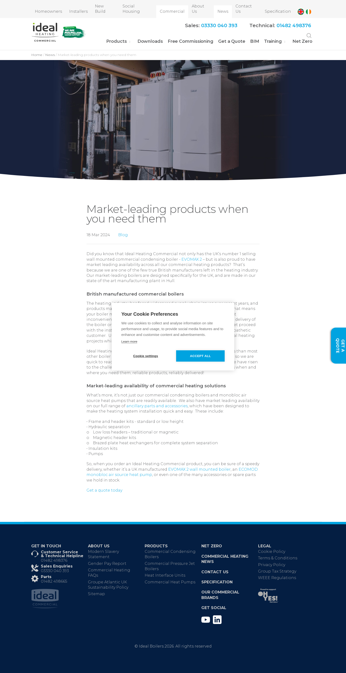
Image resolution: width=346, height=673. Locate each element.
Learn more (129, 341)
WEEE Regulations (277, 577)
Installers (78, 11)
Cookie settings (145, 356)
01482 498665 (54, 581)
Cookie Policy (271, 551)
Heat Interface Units (165, 575)
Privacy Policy (271, 564)
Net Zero (302, 41)
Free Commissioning (190, 41)
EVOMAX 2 (191, 259)
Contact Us (243, 9)
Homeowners (48, 11)
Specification (278, 11)
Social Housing (131, 9)
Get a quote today (104, 490)
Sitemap (96, 594)
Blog (123, 235)
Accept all (200, 356)
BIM (254, 41)
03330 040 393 (55, 570)
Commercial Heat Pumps (170, 582)
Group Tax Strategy (277, 571)
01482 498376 (54, 560)
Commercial (172, 11)
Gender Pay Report (107, 563)
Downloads (150, 41)
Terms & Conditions (277, 558)
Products (116, 41)
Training (273, 41)
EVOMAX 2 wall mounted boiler (199, 469)
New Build (100, 9)
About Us (198, 9)
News (222, 11)
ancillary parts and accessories (157, 406)
